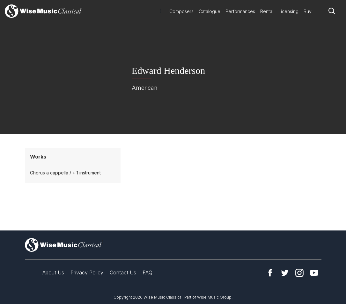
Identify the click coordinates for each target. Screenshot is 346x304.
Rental (266, 11)
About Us (53, 272)
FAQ (147, 272)
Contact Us (123, 272)
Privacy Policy (86, 272)
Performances (240, 11)
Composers (181, 11)
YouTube (314, 273)
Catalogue (209, 11)
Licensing (288, 11)
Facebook (270, 273)
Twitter (285, 273)
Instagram (299, 273)
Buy (308, 11)
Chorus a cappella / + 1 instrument (65, 172)
